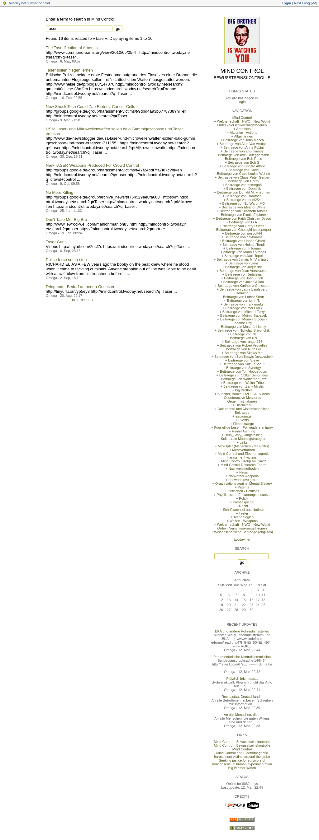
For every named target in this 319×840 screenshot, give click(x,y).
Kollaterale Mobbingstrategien (243, 439)
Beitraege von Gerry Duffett (243, 226)
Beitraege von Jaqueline (243, 267)
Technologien (243, 517)
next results (82, 299)
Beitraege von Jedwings (243, 274)
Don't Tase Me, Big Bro (66, 219)
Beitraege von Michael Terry (243, 312)
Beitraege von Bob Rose (243, 159)
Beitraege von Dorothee (244, 196)
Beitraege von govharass (244, 237)
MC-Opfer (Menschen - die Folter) (243, 446)
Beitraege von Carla (243, 170)
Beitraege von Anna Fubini (243, 147)
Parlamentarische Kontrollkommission (242, 657)
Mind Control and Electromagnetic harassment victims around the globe (242, 754)
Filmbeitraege (243, 424)
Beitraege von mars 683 (243, 308)
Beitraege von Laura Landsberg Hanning (244, 291)
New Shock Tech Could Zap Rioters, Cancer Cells (90, 106)
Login (286, 3)
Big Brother (243, 390)
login (241, 102)
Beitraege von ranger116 (243, 341)
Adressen (243, 129)
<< (314, 3)
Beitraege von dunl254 (243, 200)
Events (243, 420)
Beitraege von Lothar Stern (243, 297)
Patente (244, 487)
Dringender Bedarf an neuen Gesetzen (80, 286)
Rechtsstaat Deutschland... (241, 696)
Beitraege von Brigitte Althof (243, 166)
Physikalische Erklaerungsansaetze (243, 495)
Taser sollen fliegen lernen (69, 70)
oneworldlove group (244, 480)
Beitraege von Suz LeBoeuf (243, 364)
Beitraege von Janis (243, 263)
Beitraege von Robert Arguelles (243, 345)
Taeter (243, 513)
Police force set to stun (66, 259)
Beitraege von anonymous (244, 151)
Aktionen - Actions (243, 132)
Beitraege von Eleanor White (243, 207)
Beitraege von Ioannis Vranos (243, 252)
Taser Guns (56, 242)
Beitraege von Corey (243, 181)
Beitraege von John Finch (243, 278)
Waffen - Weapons (244, 521)
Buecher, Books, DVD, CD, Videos (243, 394)
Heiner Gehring (243, 431)
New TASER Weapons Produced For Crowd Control (92, 165)
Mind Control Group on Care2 (243, 461)
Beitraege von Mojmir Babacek (243, 315)
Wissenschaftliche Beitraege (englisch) (243, 532)
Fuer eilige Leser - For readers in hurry (243, 427)
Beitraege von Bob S (243, 162)
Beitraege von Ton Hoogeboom (243, 371)
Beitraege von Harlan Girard (243, 241)
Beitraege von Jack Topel (243, 256)
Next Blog (302, 3)
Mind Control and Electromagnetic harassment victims (243, 455)
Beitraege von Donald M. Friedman (243, 192)
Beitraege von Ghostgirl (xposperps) (243, 229)
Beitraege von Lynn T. (243, 300)
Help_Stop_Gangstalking (244, 435)
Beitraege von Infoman (243, 248)
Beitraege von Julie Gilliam (243, 282)
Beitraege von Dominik (243, 188)
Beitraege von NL (243, 334)
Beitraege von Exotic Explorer (243, 215)
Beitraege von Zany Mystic (243, 386)
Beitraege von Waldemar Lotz (243, 379)
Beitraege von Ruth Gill (243, 349)
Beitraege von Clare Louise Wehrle (243, 173)
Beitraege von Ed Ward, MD (243, 203)
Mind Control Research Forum (243, 465)
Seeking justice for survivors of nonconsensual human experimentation (242, 762)
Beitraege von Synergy (243, 368)
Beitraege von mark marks (244, 304)
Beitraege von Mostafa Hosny (243, 327)
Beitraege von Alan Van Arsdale (244, 144)
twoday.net (17, 3)
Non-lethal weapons (243, 476)
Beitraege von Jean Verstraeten (244, 271)
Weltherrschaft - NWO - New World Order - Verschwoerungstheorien (243, 123)
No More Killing (59, 192)
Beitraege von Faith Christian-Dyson (243, 218)
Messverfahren (243, 450)
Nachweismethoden (243, 468)
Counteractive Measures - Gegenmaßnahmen (243, 399)
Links (244, 442)
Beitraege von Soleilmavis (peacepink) (243, 356)
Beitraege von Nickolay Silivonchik (243, 330)
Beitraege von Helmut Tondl (243, 244)
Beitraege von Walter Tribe (243, 383)
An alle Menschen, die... (242, 714)
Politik (243, 498)
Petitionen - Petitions (243, 491)
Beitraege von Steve (243, 360)
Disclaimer (243, 405)
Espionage (244, 416)
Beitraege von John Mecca (243, 140)
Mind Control (242, 71)
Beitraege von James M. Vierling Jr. (243, 259)
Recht (243, 506)
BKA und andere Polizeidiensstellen (242, 631)
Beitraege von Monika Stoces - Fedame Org (243, 321)
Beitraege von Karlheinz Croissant (243, 285)
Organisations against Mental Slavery (243, 483)
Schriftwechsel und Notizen (243, 509)
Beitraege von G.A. (243, 222)
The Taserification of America (72, 47)
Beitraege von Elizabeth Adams (243, 211)
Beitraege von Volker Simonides (243, 375)
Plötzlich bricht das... (242, 678)
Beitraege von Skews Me (244, 353)
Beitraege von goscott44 (243, 233)
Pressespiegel (243, 502)
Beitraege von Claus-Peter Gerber (243, 177)
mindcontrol (40, 3)
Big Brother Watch (242, 768)
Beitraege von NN (243, 338)
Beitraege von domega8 (243, 185)
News (243, 472)
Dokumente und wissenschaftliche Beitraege (243, 410)
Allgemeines (243, 136)
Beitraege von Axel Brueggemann (243, 155)
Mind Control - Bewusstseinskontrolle (242, 742)
